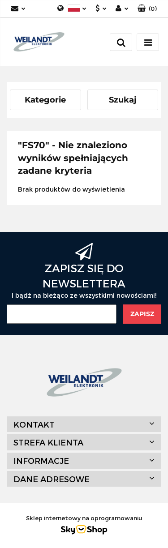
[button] (147, 8)
